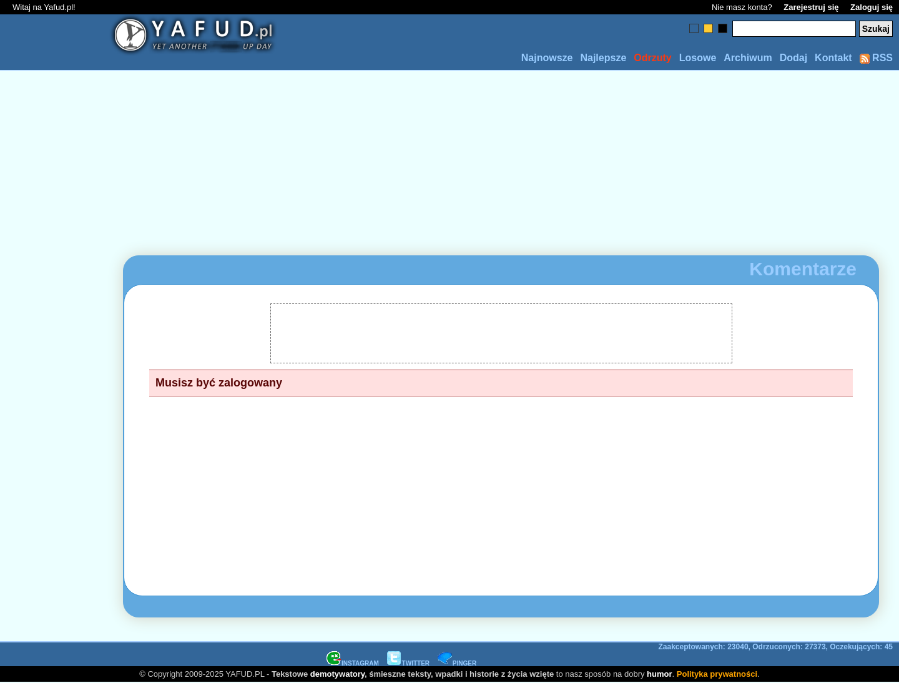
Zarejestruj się (811, 7)
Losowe (698, 57)
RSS (876, 57)
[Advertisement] (55, 341)
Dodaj (793, 57)
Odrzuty (652, 57)
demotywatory (337, 674)
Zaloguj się (871, 7)
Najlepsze (603, 57)
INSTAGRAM (353, 663)
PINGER (457, 663)
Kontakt (833, 57)
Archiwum (748, 57)
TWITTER (408, 663)
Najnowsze (547, 57)
